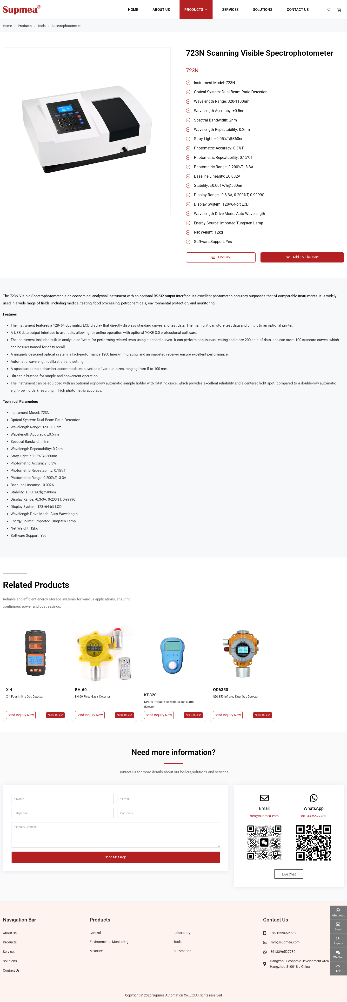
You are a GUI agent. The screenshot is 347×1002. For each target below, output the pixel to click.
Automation (182, 952)
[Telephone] (63, 814)
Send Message (116, 858)
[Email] (169, 800)
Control (95, 934)
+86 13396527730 (284, 934)
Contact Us (298, 9)
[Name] (63, 800)
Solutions (262, 9)
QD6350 (220, 690)
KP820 (150, 695)
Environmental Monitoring (109, 943)
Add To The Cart (302, 258)
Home (133, 9)
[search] (328, 9)
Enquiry (221, 258)
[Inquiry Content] (116, 836)
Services (230, 9)
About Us (161, 9)
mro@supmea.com (264, 817)
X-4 (9, 690)
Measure (96, 952)
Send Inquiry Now (21, 716)
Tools (177, 943)
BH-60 (81, 690)
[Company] (169, 814)
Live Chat (289, 875)
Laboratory (182, 934)
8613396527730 (313, 817)
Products (193, 9)
